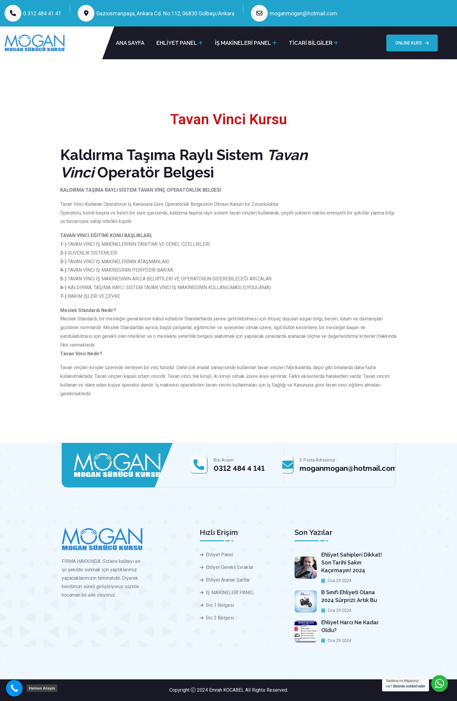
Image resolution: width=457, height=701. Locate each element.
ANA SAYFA (130, 43)
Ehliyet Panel (219, 554)
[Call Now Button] (14, 688)
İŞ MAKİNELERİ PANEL (243, 43)
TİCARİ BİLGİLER (310, 43)
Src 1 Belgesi (220, 605)
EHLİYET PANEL (176, 43)
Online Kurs (412, 43)
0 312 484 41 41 (42, 13)
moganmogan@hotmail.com (303, 13)
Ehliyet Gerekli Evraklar (230, 567)
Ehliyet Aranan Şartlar (228, 580)
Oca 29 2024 (336, 580)
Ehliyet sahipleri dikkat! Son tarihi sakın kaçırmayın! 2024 (352, 562)
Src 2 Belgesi (220, 618)
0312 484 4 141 (239, 468)
